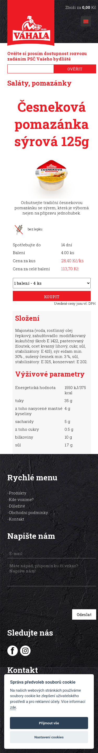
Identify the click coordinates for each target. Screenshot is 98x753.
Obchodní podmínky (28, 512)
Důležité (17, 506)
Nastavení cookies (49, 737)
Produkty (17, 492)
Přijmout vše (49, 723)
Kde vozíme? (21, 499)
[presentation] (44, 598)
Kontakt (16, 519)
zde (13, 707)
